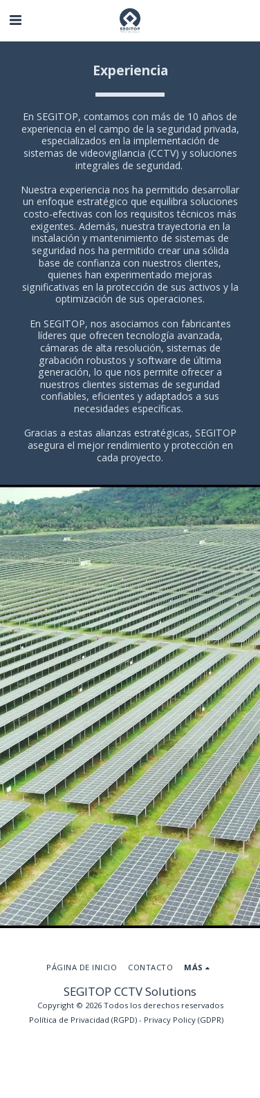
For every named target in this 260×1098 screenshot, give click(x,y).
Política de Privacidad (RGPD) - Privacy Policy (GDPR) (126, 1019)
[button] (15, 20)
